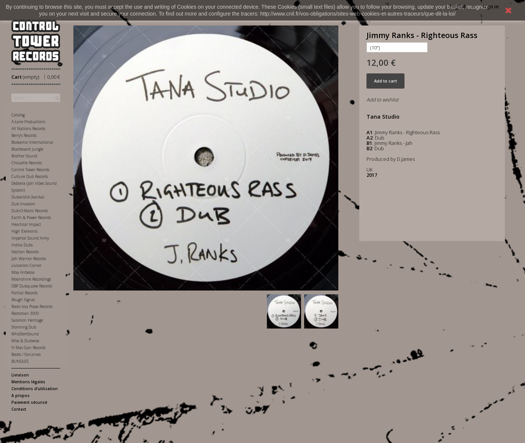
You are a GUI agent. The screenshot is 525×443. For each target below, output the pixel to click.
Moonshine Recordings (31, 279)
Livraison (20, 375)
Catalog (18, 114)
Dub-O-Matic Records (29, 210)
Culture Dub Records (29, 176)
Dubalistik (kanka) (27, 197)
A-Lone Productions (28, 121)
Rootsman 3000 (25, 313)
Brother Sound (24, 156)
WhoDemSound (25, 334)
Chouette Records (26, 162)
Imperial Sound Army (30, 238)
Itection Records (25, 251)
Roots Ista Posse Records (31, 306)
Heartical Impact (26, 224)
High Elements (24, 231)
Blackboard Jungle (27, 149)
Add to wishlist (382, 99)
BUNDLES (20, 361)
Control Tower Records (30, 169)
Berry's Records (23, 135)
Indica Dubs (22, 245)
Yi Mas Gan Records (28, 347)
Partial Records (24, 292)
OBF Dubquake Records (31, 286)
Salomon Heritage (27, 320)
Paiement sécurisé (29, 402)
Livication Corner (26, 265)
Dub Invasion (23, 203)
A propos (20, 395)
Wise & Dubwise (25, 340)
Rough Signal (23, 299)
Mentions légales (28, 381)
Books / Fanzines (26, 354)
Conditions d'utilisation (34, 388)
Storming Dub (23, 327)
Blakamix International (32, 142)
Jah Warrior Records (28, 258)
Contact (18, 409)
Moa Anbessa (23, 272)
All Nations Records (28, 128)
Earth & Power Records (31, 217)
